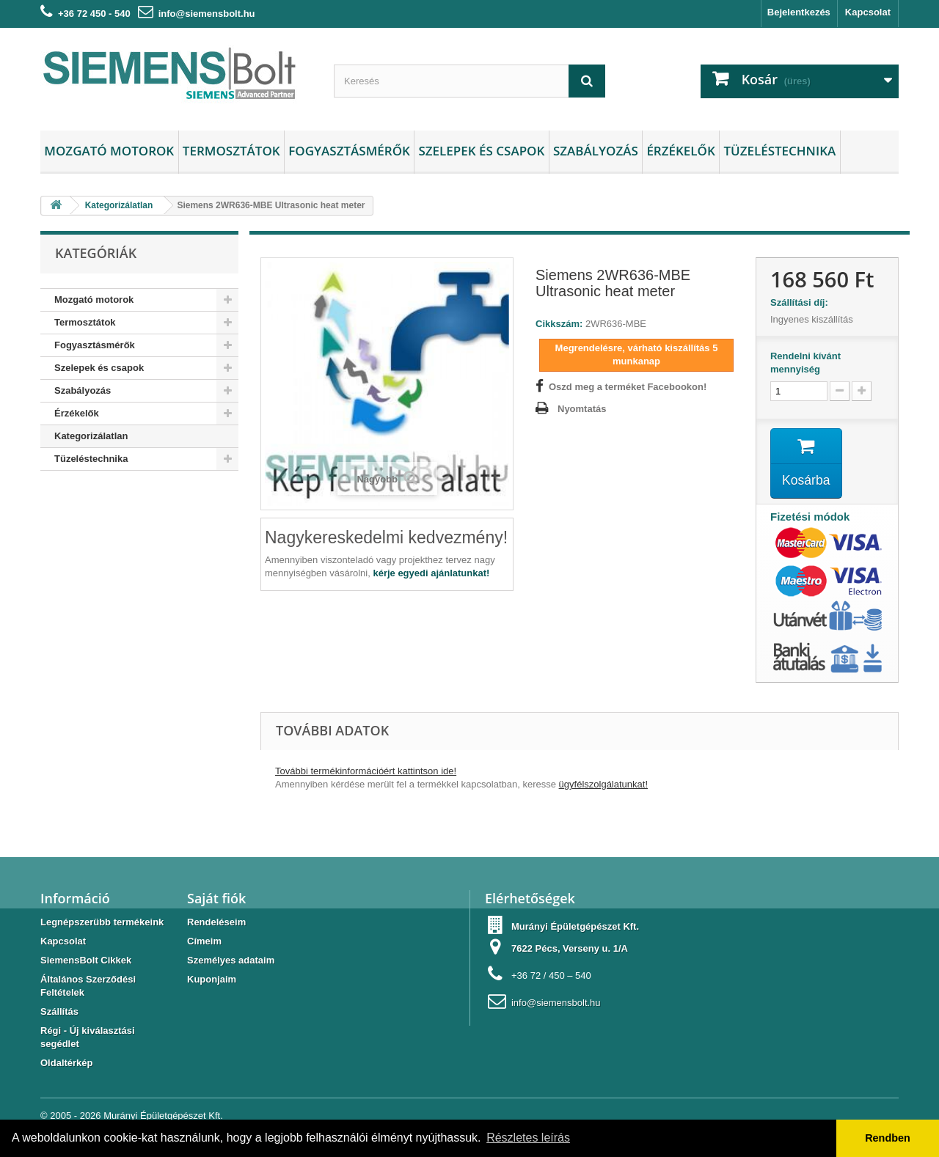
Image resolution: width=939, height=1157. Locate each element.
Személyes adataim (230, 961)
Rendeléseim (216, 923)
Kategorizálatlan (91, 435)
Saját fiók (216, 899)
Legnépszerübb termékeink (102, 923)
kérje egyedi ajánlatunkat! (431, 573)
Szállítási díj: (801, 302)
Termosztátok (231, 150)
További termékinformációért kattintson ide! (365, 772)
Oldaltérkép (66, 1064)
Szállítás (59, 1012)
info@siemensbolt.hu (206, 13)
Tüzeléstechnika (779, 150)
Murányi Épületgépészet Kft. (163, 1117)
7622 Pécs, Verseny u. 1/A (569, 949)
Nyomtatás (582, 408)
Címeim (204, 942)
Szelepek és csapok (481, 150)
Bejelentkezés (798, 12)
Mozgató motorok (109, 150)
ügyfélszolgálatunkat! (603, 785)
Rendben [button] (887, 1138)
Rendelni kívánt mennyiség (805, 362)
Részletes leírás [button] (528, 1137)
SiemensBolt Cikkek (85, 961)
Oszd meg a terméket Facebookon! (627, 386)
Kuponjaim (211, 980)
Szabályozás (595, 150)
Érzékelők (680, 150)
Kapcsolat (868, 12)
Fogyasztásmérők (349, 150)
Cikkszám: (559, 323)
